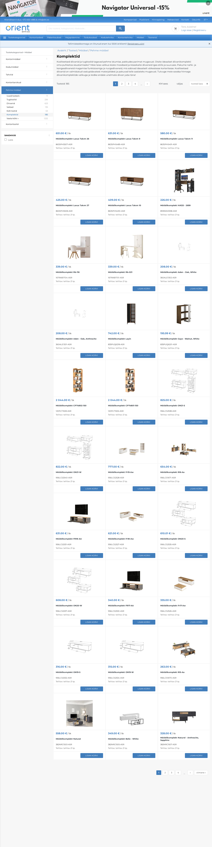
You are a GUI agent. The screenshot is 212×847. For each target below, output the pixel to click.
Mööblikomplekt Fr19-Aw (121, 472)
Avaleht (61, 50)
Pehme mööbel (29, 89)
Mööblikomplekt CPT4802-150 (71, 405)
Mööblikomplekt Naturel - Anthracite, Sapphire (179, 738)
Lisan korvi (91, 155)
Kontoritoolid (29, 123)
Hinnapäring (158, 19)
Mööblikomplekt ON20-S (173, 539)
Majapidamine (72, 37)
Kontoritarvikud (29, 82)
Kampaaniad (130, 19)
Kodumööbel (29, 66)
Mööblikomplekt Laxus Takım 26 (72, 139)
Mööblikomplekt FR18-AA (69, 539)
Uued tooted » (27, 96)
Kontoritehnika (125, 37)
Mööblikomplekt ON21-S (172, 405)
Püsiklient (144, 19)
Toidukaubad (90, 37)
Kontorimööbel (29, 58)
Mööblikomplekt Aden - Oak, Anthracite (76, 339)
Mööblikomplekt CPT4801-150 (123, 405)
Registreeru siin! (135, 43)
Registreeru (199, 30)
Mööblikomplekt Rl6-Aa (172, 472)
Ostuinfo (196, 19)
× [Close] (208, 3)
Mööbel (140, 37)
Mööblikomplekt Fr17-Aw (173, 605)
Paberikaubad (54, 37)
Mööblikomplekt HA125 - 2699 (175, 205)
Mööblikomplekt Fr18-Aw (121, 539)
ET (205, 19)
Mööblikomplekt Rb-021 (120, 272)
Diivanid (27, 103)
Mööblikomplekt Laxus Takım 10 (124, 205)
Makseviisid (173, 19)
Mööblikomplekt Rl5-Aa (172, 672)
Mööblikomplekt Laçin (119, 339)
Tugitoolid (27, 100)
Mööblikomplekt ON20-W (69, 605)
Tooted (73, 50)
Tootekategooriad (14, 37)
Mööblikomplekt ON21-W (68, 472)
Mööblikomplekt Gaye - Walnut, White (179, 339)
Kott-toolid (27, 111)
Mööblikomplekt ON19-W (121, 672)
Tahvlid (29, 74)
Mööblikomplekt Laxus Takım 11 (176, 139)
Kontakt (185, 19)
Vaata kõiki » (27, 118)
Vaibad (27, 107)
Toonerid (152, 37)
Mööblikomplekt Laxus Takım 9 (124, 139)
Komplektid (27, 115)
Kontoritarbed (36, 37)
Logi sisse (186, 30)
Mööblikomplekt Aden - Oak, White (178, 272)
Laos (10, 139)
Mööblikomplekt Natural (68, 739)
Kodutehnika (107, 37)
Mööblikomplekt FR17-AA (121, 605)
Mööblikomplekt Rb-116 (68, 272)
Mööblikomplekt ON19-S (68, 672)
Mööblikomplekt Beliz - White (123, 739)
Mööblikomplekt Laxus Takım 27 (72, 205)
